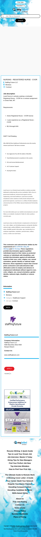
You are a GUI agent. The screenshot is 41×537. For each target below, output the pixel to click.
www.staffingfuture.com (11, 355)
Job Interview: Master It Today (20, 457)
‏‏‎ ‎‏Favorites (20, 6)
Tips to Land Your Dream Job (20, 454)
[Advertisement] (20, 47)
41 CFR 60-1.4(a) (20, 247)
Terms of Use (19, 508)
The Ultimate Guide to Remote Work (20, 475)
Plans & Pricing (19, 517)
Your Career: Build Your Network (19, 481)
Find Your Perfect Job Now (20, 463)
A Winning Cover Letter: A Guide (19, 478)
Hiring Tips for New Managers (20, 460)
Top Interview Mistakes (19, 466)
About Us (20, 499)
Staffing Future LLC (11, 335)
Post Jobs (20, 2)
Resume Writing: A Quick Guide (20, 451)
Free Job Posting (20, 502)
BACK (8, 307)
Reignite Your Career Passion (20, 484)
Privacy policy (24, 531)
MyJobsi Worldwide (20, 514)
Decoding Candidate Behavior (20, 490)
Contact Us (19, 505)
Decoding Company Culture (19, 487)
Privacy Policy (20, 511)
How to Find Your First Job (20, 469)
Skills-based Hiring (20, 493)
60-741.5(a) (16, 249)
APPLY (9, 369)
